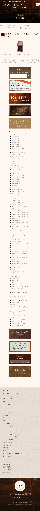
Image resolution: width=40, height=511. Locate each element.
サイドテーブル (16, 183)
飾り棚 (13, 152)
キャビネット (15, 136)
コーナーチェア (23, 198)
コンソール (15, 185)
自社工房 (5, 448)
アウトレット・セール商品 (17, 311)
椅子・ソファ (14, 187)
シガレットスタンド (17, 245)
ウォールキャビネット (18, 239)
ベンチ (24, 196)
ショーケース (15, 142)
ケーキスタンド (16, 233)
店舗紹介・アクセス (8, 442)
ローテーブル (15, 179)
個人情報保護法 (7, 467)
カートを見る (6, 456)
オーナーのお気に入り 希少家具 (11, 434)
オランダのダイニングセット (20, 212)
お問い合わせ (6, 472)
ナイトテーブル (16, 220)
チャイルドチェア (17, 204)
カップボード (15, 144)
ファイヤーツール (17, 284)
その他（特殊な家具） (18, 325)
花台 (13, 321)
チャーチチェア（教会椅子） (20, 202)
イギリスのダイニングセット (20, 214)
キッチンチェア (16, 200)
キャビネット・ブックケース (18, 134)
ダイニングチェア (17, 189)
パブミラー (15, 300)
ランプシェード (16, 270)
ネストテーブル (16, 181)
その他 (13, 247)
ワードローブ (22, 152)
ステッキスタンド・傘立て (19, 323)
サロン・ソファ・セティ (18, 192)
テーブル (12, 171)
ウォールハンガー (17, 241)
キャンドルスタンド (17, 278)
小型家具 (12, 218)
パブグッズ (24, 300)
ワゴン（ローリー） (22, 321)
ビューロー (21, 167)
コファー (14, 163)
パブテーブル (15, 302)
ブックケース (15, 138)
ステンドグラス (16, 261)
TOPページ (6, 390)
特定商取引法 (6, 464)
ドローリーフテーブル (18, 175)
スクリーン (25, 243)
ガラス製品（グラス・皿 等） (20, 251)
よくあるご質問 (7, 469)
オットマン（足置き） (18, 231)
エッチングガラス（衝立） (19, 319)
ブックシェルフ (16, 140)
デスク (13, 167)
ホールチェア (15, 196)
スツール (14, 198)
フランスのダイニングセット (20, 216)
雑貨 (11, 249)
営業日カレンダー (7, 445)
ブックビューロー (17, 169)
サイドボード (15, 157)
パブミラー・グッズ (8, 426)
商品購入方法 (6, 450)
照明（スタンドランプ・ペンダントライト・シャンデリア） (20, 288)
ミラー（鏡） (15, 243)
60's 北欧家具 (6, 423)
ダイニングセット (15, 210)
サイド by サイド (16, 146)
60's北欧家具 (14, 305)
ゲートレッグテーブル (18, 177)
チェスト (24, 157)
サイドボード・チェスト (17, 155)
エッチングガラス (17, 268)
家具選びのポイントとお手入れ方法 (12, 453)
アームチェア (15, 194)
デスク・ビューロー (15, 165)
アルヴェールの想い (8, 439)
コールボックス (16, 276)
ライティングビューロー (20, 54)
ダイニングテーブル (17, 173)
